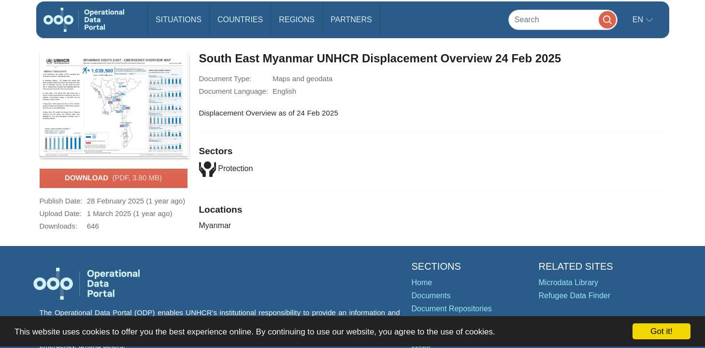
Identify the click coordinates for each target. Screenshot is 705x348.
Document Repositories (452, 308)
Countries (240, 19)
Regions (297, 19)
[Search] (563, 19)
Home (422, 282)
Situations (178, 19)
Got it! (661, 331)
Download (113, 178)
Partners (351, 19)
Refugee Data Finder (575, 295)
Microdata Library (569, 282)
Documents (431, 295)
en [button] (639, 19)
